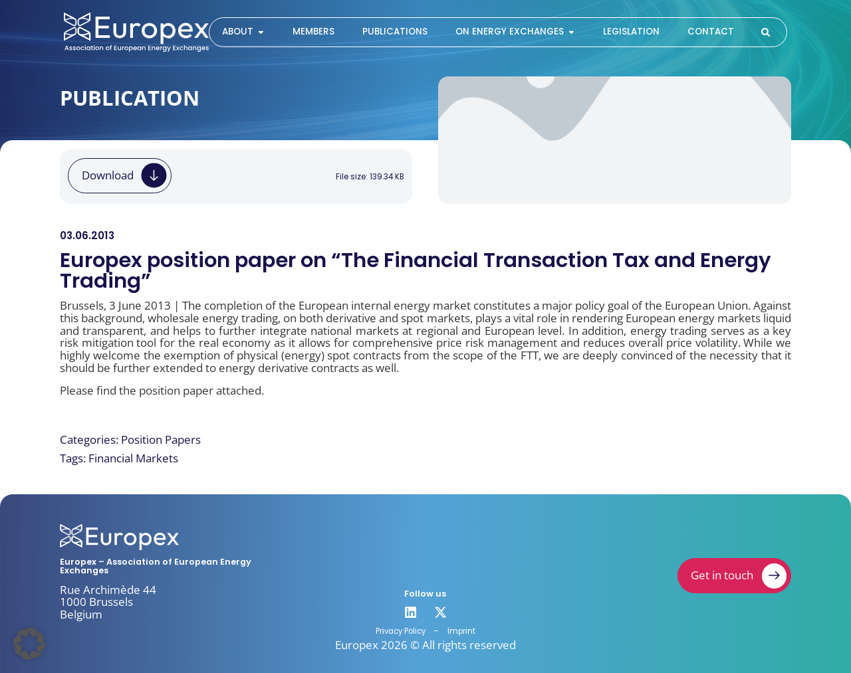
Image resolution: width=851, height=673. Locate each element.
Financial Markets (133, 458)
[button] (29, 644)
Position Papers (161, 439)
